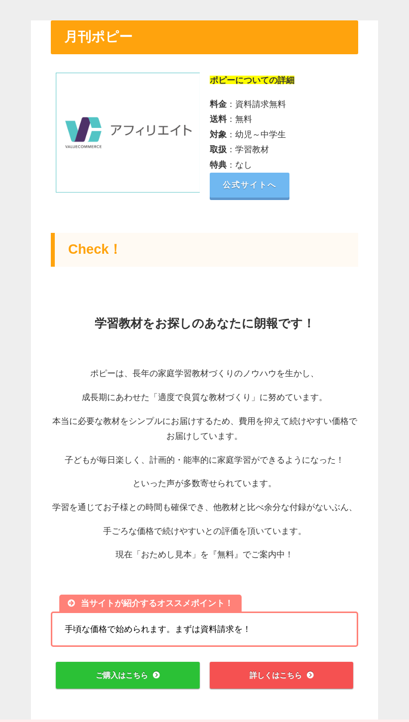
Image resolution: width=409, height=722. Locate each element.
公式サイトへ (255, 185)
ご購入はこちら (121, 676)
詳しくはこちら (275, 676)
